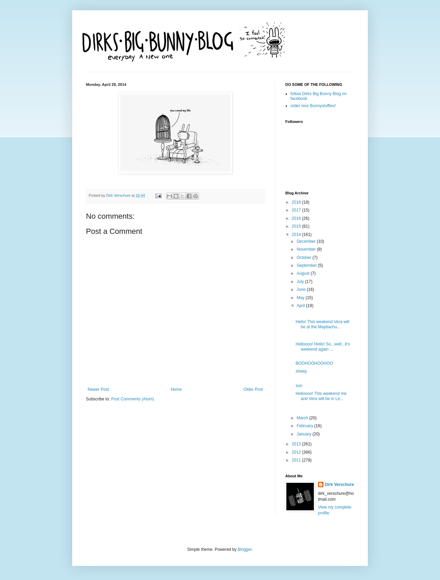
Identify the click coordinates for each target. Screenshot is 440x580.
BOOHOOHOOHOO (314, 363)
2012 (297, 452)
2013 (297, 444)
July (301, 281)
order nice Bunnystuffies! (313, 105)
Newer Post (98, 389)
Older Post (253, 389)
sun (299, 385)
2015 (297, 226)
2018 (297, 202)
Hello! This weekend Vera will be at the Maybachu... (322, 324)
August (304, 273)
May (301, 297)
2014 (297, 234)
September (307, 265)
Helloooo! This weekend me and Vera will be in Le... (321, 396)
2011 (297, 460)
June (302, 289)
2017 (297, 210)
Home (176, 389)
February (305, 425)
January (304, 434)
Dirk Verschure (119, 195)
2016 (297, 218)
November (307, 249)
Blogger (245, 549)
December (307, 241)
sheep (301, 371)
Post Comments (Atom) (132, 399)
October (304, 257)
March (303, 418)
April (301, 305)
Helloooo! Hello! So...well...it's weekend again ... (323, 346)
